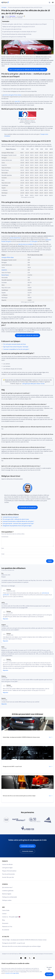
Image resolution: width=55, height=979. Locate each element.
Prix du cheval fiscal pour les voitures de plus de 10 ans (16, 34)
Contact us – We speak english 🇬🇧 (11, 917)
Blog (3, 920)
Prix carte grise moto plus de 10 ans (11, 29)
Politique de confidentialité (9, 897)
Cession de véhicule (7, 864)
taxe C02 (17, 101)
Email (2, 554)
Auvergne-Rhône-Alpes (8, 257)
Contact (4, 913)
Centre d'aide (5, 910)
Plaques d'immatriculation (9, 871)
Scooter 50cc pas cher (8, 877)
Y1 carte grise (33, 241)
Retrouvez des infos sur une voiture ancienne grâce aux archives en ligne (21, 946)
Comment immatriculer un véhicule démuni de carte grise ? (18, 521)
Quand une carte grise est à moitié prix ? (13, 36)
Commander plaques (27, 851)
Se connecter (5, 930)
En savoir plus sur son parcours (27, 507)
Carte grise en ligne (7, 867)
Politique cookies (6, 900)
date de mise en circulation (25, 244)
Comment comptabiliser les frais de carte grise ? (16, 349)
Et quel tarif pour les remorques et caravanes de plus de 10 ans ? (19, 31)
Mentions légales (6, 894)
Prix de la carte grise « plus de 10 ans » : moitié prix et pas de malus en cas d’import (24, 24)
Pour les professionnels (8, 874)
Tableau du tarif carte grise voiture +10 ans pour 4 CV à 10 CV (18, 26)
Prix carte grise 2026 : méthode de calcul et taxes (16, 519)
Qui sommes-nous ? (7, 887)
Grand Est (4, 270)
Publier (50, 561)
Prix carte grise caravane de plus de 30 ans (14, 344)
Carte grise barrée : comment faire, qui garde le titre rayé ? (18, 523)
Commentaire (4, 536)
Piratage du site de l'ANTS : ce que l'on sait (13, 943)
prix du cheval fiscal (15, 238)
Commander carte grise (27, 846)
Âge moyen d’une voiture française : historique (15, 346)
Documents (5, 923)
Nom (2, 548)
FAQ (25, 36)
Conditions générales (7, 890)
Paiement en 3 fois (7, 926)
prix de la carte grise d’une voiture (12, 95)
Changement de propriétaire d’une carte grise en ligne (17, 525)
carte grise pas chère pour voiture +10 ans (33, 383)
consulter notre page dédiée (12, 973)
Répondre (5, 619)
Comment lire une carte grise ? (11, 517)
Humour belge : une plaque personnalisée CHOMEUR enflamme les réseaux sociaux (24, 940)
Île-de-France (5, 275)
